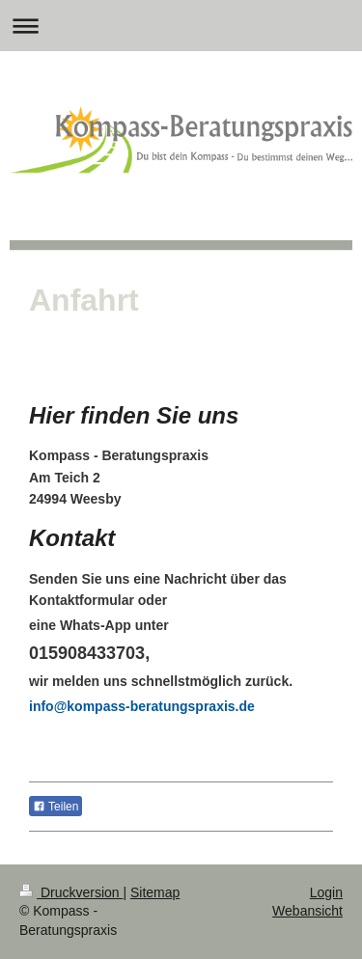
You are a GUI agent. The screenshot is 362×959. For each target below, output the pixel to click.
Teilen (55, 806)
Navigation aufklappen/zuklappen (181, 25)
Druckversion (71, 892)
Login (326, 892)
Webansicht (307, 910)
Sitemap (155, 892)
